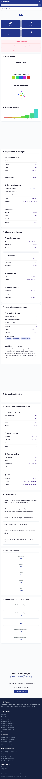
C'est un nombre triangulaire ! (21, 46)
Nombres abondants (6, 743)
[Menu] (40, 2)
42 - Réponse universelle (8, 755)
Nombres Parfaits (6, 725)
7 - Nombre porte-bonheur (9, 751)
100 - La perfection (6, 757)
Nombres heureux (6, 741)
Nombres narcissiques (7, 745)
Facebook (20, 676)
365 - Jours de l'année (7, 758)
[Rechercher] (19, 5)
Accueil (4, 8)
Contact (3, 718)
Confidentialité (5, 720)
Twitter (13, 676)
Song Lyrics (4, 768)
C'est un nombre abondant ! (21, 50)
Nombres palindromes (7, 729)
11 (36, 188)
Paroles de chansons (6, 767)
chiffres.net (5, 2)
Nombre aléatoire (21, 691)
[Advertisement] (21, 135)
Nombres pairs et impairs (8, 737)
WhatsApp (27, 676)
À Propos (4, 716)
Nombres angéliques (7, 727)
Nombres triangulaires (8, 739)
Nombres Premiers (7, 721)
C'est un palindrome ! (21, 41)
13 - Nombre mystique (7, 753)
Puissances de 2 (6, 731)
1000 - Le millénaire (7, 760)
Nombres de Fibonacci (7, 723)
